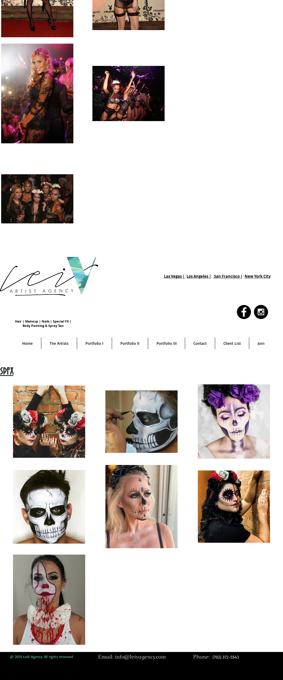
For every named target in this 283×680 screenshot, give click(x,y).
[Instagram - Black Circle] (261, 312)
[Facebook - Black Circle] (244, 312)
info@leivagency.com (140, 656)
